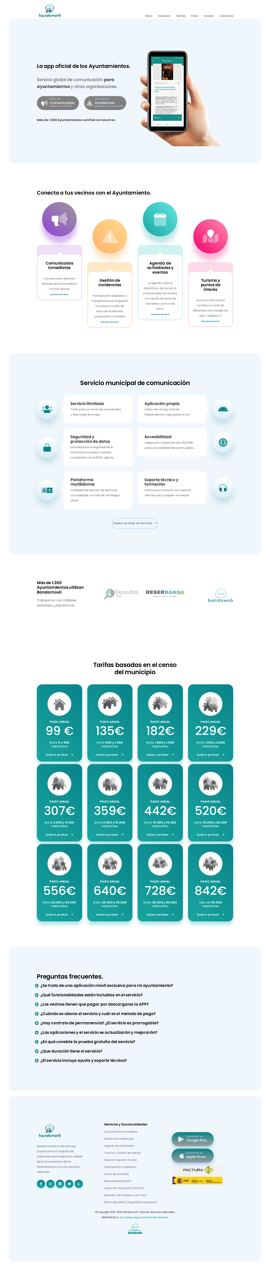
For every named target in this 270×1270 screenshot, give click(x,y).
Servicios (164, 16)
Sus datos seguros (132, 1217)
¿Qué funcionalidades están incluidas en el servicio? (91, 995)
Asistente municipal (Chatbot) (124, 1188)
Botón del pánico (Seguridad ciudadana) (130, 1202)
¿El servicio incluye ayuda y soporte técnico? (83, 1060)
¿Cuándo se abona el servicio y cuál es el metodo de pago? (98, 1013)
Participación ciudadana (120, 1167)
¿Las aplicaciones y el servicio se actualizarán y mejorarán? (98, 1032)
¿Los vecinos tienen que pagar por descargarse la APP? (94, 1004)
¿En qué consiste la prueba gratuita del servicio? (87, 1041)
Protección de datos (156, 1217)
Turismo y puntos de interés (122, 1153)
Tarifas (181, 16)
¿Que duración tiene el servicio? (71, 1051)
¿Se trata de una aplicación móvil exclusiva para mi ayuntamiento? (106, 985)
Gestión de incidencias (119, 1139)
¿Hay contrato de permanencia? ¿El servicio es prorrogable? (99, 1023)
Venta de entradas (116, 1174)
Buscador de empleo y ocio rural (125, 1195)
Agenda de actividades (119, 1146)
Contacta (226, 16)
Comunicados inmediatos (121, 1132)
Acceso (209, 16)
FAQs (194, 16)
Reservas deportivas (117, 1181)
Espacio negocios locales (120, 1160)
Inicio (148, 16)
